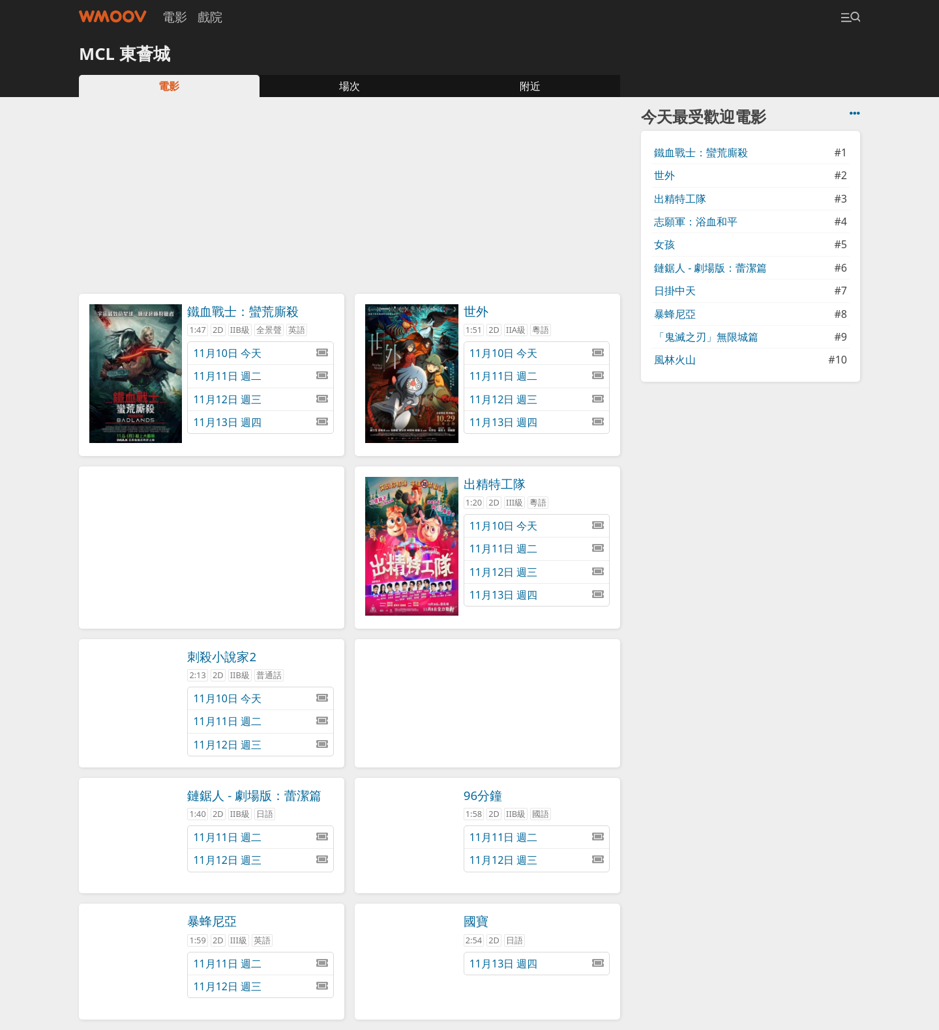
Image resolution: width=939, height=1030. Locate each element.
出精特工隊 (495, 484)
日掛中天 (675, 290)
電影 (174, 16)
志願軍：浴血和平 (696, 221)
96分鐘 (483, 795)
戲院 (210, 16)
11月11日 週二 (260, 376)
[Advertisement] (349, 199)
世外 (476, 311)
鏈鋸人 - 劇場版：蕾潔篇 (254, 795)
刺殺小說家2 (221, 656)
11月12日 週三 (260, 399)
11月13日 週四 (260, 422)
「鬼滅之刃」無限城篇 (706, 337)
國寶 (476, 921)
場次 (349, 86)
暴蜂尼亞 (212, 921)
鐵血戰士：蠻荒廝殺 (243, 311)
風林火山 (675, 359)
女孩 (664, 244)
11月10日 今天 (260, 353)
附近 (530, 86)
